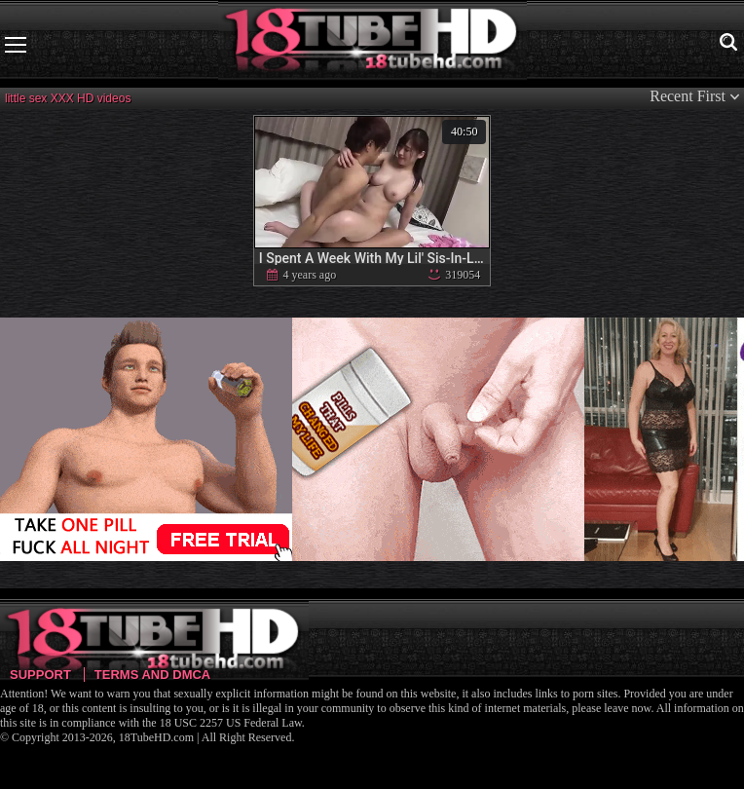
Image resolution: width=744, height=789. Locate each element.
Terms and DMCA (152, 674)
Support (40, 674)
